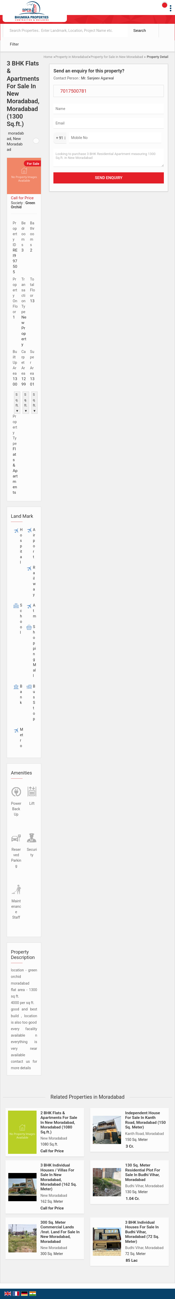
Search (139, 30)
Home (48, 57)
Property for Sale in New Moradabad (116, 57)
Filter (14, 44)
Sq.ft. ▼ (17, 403)
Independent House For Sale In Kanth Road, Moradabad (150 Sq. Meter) (145, 1120)
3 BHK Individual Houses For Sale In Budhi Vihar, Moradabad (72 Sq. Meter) (142, 1232)
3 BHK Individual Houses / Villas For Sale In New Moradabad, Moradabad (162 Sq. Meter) (58, 1177)
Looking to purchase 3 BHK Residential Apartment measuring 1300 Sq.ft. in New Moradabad (108, 158)
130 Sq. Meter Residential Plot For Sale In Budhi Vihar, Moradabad (142, 1172)
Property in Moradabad (71, 57)
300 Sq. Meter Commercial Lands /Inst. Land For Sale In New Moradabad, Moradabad (60, 1232)
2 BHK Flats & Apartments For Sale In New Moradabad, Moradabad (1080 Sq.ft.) (58, 1122)
